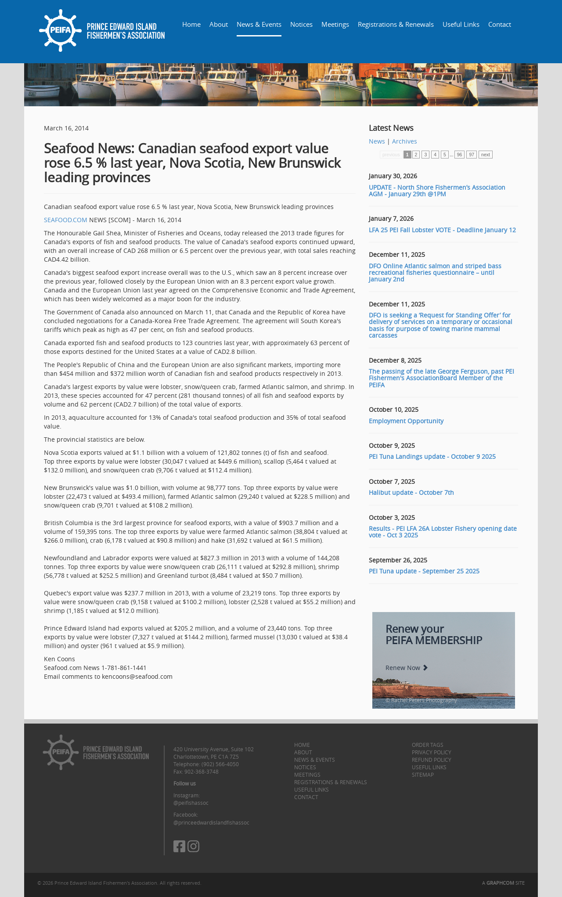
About (218, 24)
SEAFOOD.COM (65, 220)
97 (471, 154)
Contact (499, 24)
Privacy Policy (431, 752)
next (485, 154)
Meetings (335, 24)
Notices (301, 24)
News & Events (259, 24)
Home (191, 24)
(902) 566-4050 (220, 763)
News (377, 141)
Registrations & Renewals (396, 24)
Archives (404, 141)
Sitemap (423, 774)
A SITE (503, 882)
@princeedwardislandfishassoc (211, 822)
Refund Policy (431, 759)
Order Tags (427, 744)
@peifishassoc (191, 802)
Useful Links (461, 24)
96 (459, 154)
